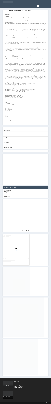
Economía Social (6, 132)
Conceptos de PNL (7, 191)
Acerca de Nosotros (8, 6)
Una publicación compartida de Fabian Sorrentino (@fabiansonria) (16, 263)
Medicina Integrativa (7, 196)
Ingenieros (20, 385)
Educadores (16, 386)
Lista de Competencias (7, 192)
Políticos (15, 387)
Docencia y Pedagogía (7, 195)
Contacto (34, 6)
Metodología (18, 6)
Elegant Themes (9, 402)
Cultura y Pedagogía (7, 130)
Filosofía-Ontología (7, 135)
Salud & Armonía (6, 142)
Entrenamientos (27, 6)
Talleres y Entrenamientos (8, 145)
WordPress (20, 402)
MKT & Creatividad (7, 140)
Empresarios (20, 387)
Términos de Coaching (7, 190)
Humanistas (21, 386)
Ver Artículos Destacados (8, 147)
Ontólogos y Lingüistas (7, 193)
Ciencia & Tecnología (7, 127)
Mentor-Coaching (6, 137)
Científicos (16, 385)
